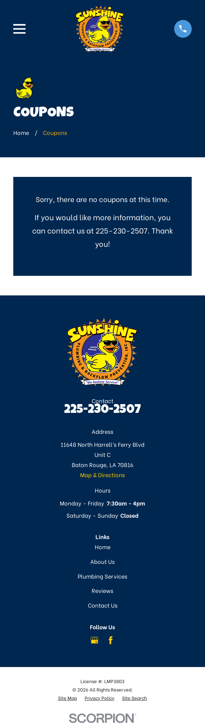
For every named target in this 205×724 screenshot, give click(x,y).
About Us (102, 561)
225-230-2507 (102, 410)
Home (103, 547)
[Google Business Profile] (94, 640)
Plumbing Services (102, 576)
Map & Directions (102, 475)
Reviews (102, 590)
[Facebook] (110, 640)
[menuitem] (67, 698)
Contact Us (103, 605)
